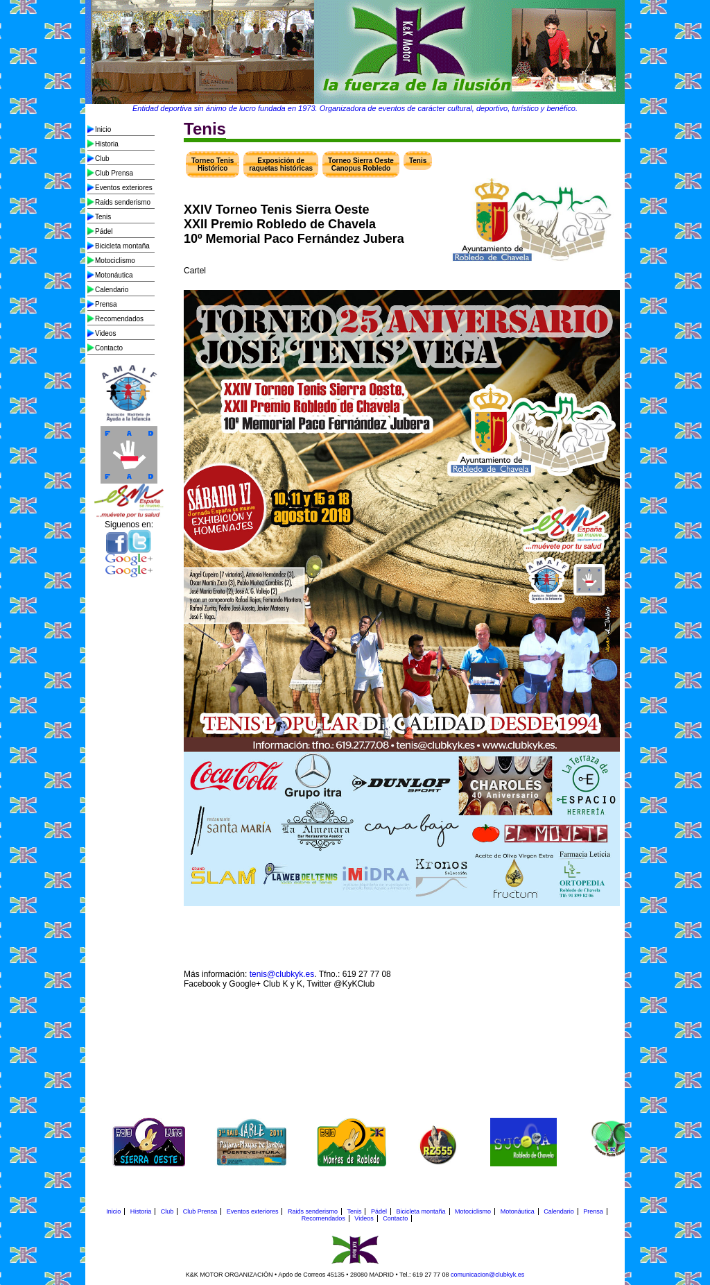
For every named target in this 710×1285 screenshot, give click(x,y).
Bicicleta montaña (122, 246)
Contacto (109, 348)
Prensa (106, 304)
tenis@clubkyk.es (282, 974)
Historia (107, 144)
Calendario (111, 289)
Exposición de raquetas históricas (281, 164)
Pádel (104, 231)
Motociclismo (115, 260)
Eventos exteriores (124, 188)
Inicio (103, 129)
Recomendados (119, 319)
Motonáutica (113, 275)
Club (102, 158)
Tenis (103, 217)
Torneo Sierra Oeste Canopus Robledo (361, 164)
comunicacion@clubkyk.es (487, 1274)
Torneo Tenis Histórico (212, 164)
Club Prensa (114, 173)
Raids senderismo (122, 202)
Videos (105, 333)
